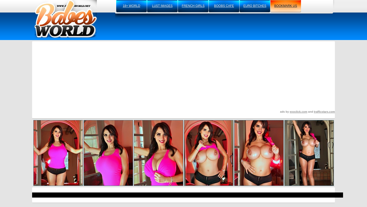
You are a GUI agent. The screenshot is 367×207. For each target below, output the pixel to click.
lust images (162, 6)
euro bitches (254, 6)
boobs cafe (224, 6)
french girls (193, 6)
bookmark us (285, 6)
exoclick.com (298, 111)
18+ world (131, 6)
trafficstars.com (324, 111)
